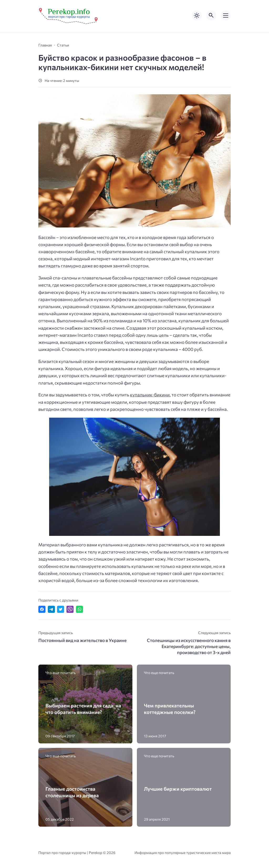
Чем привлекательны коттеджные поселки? (169, 708)
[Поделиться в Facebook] (41, 609)
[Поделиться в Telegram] (51, 609)
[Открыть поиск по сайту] (211, 15)
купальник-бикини (150, 394)
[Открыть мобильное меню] (226, 15)
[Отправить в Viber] (70, 609)
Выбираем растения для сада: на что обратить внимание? (83, 708)
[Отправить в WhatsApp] (79, 609)
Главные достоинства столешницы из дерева (72, 792)
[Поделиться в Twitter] (60, 609)
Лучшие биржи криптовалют (178, 789)
